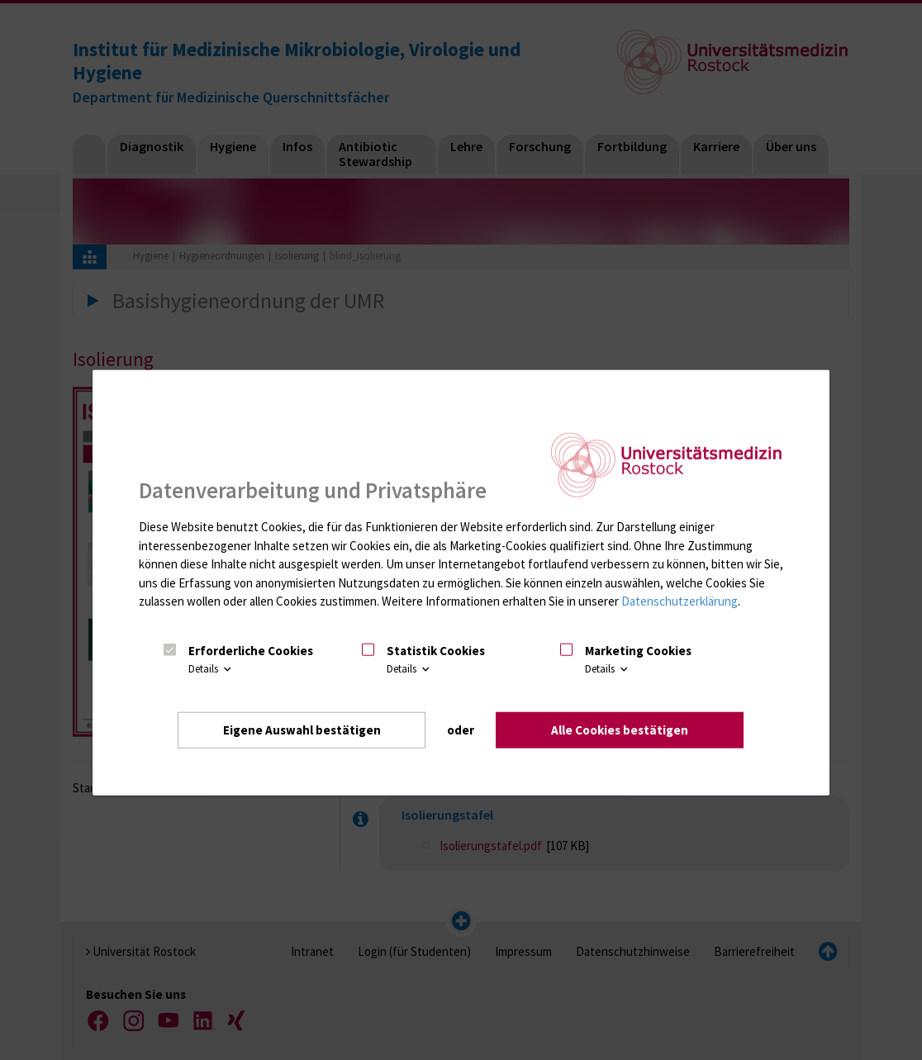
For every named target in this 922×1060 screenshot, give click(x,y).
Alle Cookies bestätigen (619, 730)
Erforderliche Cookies (250, 650)
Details (211, 669)
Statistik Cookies (436, 650)
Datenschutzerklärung (679, 601)
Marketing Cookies (638, 650)
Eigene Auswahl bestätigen (302, 730)
